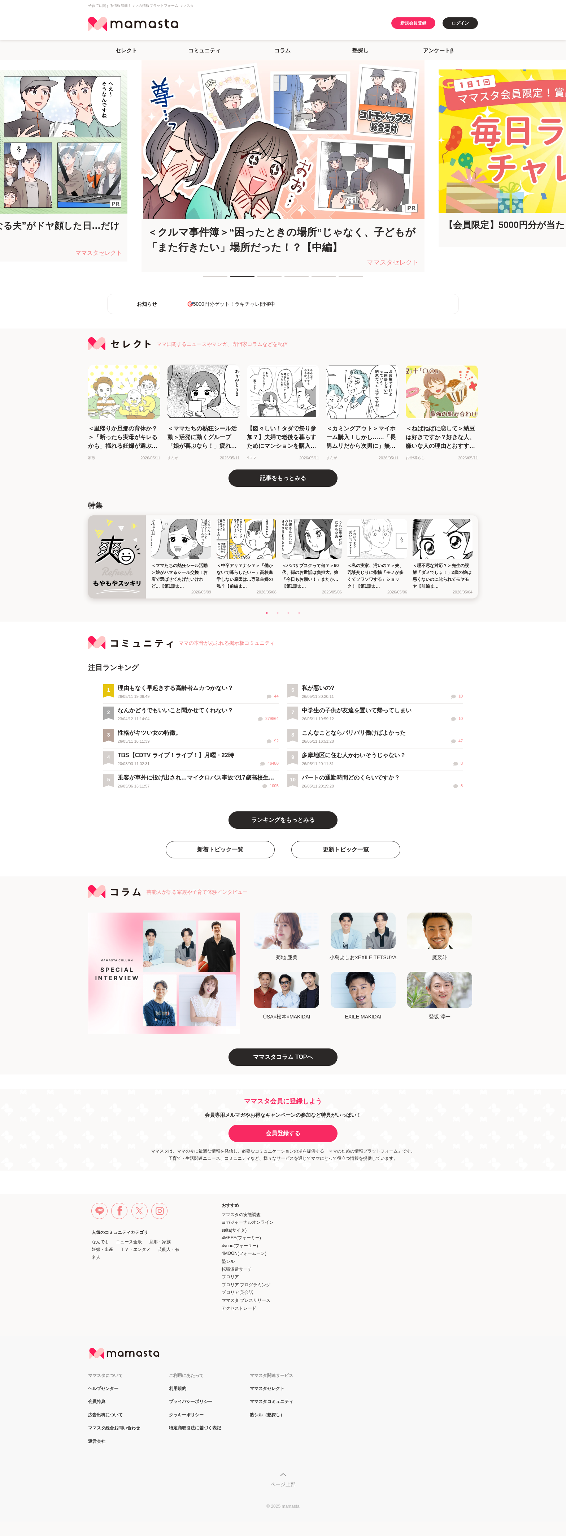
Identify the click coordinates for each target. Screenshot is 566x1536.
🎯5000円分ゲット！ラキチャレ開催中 (231, 304)
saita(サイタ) (234, 1230)
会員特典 (96, 1401)
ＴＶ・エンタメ (135, 1249)
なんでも (100, 1241)
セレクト (126, 50)
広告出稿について (105, 1415)
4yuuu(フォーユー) (240, 1245)
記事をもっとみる (283, 478)
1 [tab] (206, 279)
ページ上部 (283, 1484)
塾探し (360, 50)
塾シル (228, 1261)
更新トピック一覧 (346, 849)
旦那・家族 (160, 1241)
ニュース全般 (129, 1241)
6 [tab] (342, 279)
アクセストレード (239, 1308)
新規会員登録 (413, 23)
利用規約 (177, 1388)
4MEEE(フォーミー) (241, 1237)
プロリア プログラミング (246, 1284)
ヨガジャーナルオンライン (248, 1222)
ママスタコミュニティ (271, 1401)
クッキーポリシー (186, 1415)
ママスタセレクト (267, 1388)
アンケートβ (438, 50)
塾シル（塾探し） (267, 1415)
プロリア (230, 1276)
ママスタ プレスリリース (246, 1300)
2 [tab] (234, 279)
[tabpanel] (283, 166)
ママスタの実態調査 (241, 1214)
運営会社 (96, 1441)
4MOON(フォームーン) (244, 1253)
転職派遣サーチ (237, 1269)
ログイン (460, 23)
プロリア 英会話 (237, 1292)
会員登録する (283, 1133)
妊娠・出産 (102, 1249)
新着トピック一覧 (220, 849)
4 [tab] (288, 279)
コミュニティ (204, 50)
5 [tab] (315, 279)
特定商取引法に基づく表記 (195, 1428)
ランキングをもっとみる (283, 820)
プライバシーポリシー (190, 1401)
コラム (282, 50)
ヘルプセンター (103, 1388)
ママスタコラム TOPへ (283, 1057)
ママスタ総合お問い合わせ (114, 1428)
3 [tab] (261, 279)
